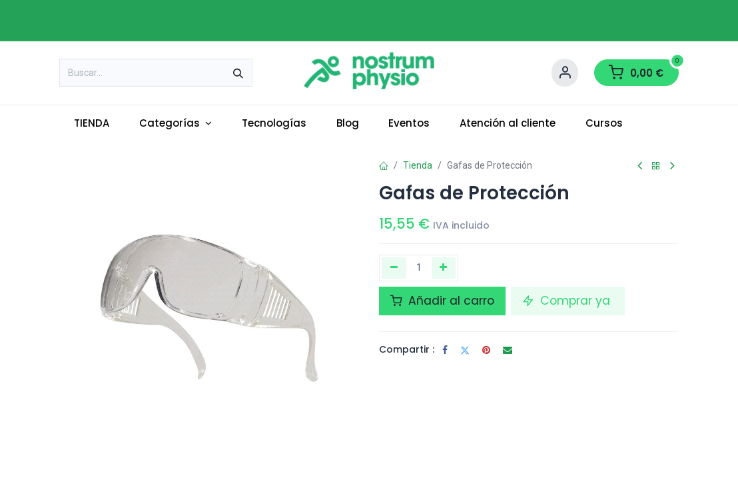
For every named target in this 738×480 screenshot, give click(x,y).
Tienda (417, 165)
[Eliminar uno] (394, 268)
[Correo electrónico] (507, 350)
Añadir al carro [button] (442, 301)
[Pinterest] (486, 350)
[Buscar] (238, 72)
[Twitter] (465, 350)
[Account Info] (565, 73)
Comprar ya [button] (567, 301)
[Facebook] (445, 350)
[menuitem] (92, 123)
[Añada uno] (444, 268)
